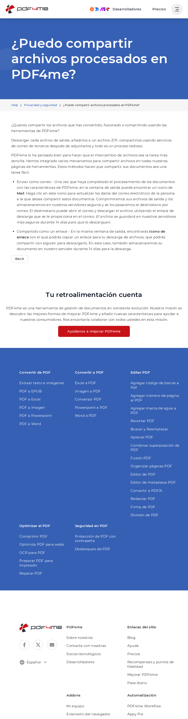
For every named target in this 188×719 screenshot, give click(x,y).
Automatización (82, 693)
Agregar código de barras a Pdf (155, 371)
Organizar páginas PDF (149, 441)
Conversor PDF (87, 388)
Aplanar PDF (141, 417)
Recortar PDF (141, 400)
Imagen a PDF (86, 379)
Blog (132, 608)
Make (133, 693)
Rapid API (137, 709)
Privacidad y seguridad (38, 105)
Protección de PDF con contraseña (93, 513)
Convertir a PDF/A (145, 466)
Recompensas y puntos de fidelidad (150, 635)
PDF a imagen (30, 396)
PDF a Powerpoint (33, 404)
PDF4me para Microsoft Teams (95, 701)
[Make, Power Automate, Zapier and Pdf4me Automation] (118, 9)
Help (14, 105)
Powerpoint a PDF (89, 396)
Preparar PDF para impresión (42, 536)
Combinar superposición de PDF (156, 425)
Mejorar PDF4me (142, 645)
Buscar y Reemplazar (148, 408)
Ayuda (134, 616)
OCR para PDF (31, 528)
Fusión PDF (140, 433)
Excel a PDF (85, 371)
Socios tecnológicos (86, 624)
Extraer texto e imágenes (39, 371)
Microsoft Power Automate (150, 701)
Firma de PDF (142, 482)
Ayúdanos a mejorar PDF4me (94, 320)
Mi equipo (78, 676)
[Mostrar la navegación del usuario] (176, 9)
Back (19, 247)
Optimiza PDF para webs (39, 519)
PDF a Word (29, 412)
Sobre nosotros (82, 608)
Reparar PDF (29, 544)
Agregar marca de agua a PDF (155, 392)
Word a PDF (84, 404)
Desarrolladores (82, 632)
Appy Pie (136, 685)
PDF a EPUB (29, 379)
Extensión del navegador (90, 685)
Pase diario (138, 653)
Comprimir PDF (31, 511)
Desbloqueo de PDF (91, 524)
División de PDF (143, 490)
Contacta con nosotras (88, 616)
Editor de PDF (142, 449)
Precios (160, 9)
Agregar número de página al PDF (154, 382)
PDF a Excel (29, 388)
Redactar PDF (142, 474)
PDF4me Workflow (144, 676)
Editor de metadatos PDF (151, 457)
